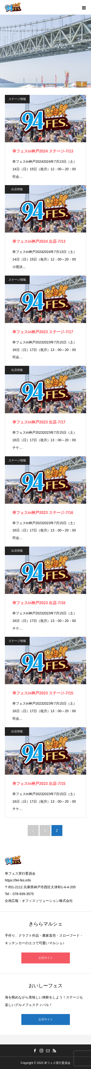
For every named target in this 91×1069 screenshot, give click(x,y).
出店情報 (17, 189)
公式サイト (45, 958)
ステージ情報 (17, 99)
